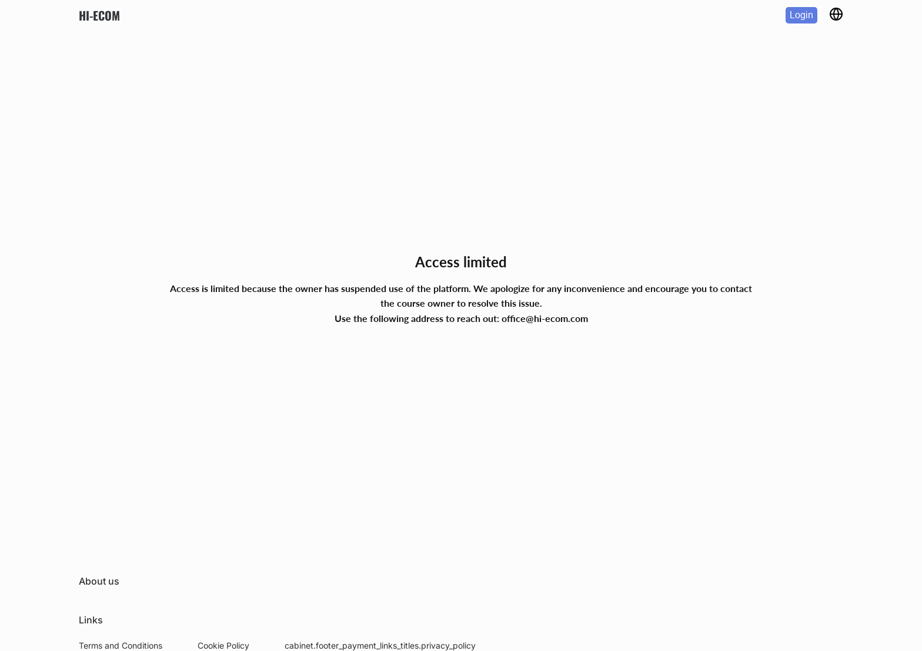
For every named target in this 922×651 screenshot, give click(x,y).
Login (801, 15)
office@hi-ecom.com (545, 318)
